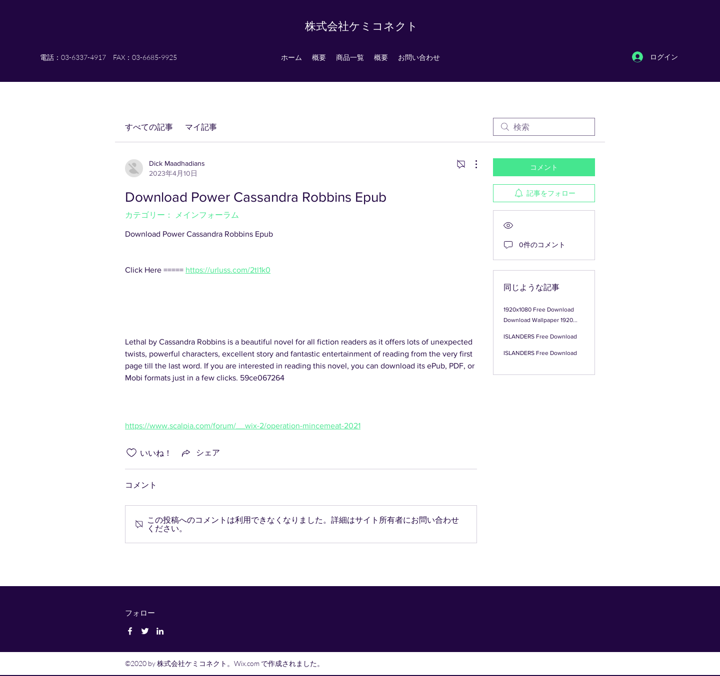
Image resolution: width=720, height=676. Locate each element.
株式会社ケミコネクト (361, 25)
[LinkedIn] (160, 631)
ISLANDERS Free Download (540, 336)
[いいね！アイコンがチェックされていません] (131, 453)
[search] (544, 127)
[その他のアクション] (471, 164)
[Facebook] (130, 631)
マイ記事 (201, 127)
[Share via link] (200, 453)
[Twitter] (145, 631)
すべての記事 (149, 127)
